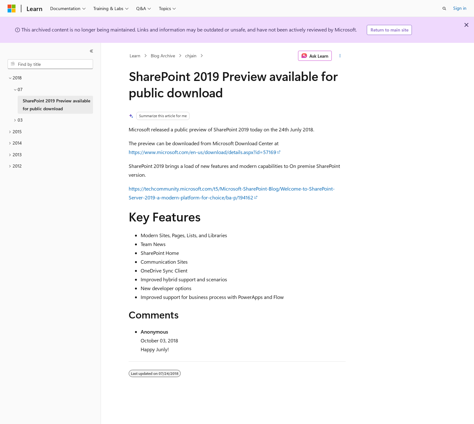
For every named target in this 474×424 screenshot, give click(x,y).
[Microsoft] (12, 8)
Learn (135, 56)
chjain (190, 56)
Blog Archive (163, 56)
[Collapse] (91, 51)
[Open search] (444, 8)
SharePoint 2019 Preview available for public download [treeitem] (56, 105)
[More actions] (339, 56)
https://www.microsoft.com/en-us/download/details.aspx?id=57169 (202, 152)
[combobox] (50, 64)
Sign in (459, 8)
